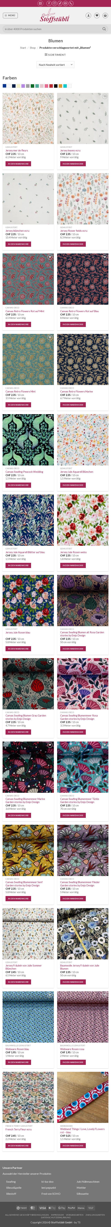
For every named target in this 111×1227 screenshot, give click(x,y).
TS (78, 1222)
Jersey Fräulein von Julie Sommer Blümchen (24, 967)
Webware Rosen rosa (72, 1049)
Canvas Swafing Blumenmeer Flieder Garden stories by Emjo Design (80, 884)
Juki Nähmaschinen (88, 1181)
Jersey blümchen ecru (17, 230)
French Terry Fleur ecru (19, 1129)
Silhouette (83, 1193)
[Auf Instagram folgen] (54, 3)
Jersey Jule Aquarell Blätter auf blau (25, 552)
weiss (71, 86)
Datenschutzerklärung (56, 1217)
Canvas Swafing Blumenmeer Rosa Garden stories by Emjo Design (79, 717)
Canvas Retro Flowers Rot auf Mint (25, 311)
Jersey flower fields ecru (73, 230)
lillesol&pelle (13, 1187)
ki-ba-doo (47, 1181)
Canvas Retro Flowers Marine (76, 391)
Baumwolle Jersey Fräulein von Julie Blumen (79, 967)
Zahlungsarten (95, 1215)
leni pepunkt (48, 1187)
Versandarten (74, 1215)
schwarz (57, 86)
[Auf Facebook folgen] (48, 3)
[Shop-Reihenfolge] (55, 64)
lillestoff (11, 1193)
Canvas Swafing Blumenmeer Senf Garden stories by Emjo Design (24, 884)
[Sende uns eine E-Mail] (65, 3)
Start (23, 47)
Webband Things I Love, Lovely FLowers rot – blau (82, 1131)
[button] (40, 3)
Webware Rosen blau (17, 1049)
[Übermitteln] (104, 29)
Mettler (81, 1187)
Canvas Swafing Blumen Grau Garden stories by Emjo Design (26, 717)
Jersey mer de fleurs (17, 150)
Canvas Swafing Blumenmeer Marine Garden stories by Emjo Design (25, 800)
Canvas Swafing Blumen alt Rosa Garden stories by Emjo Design (82, 634)
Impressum (57, 1215)
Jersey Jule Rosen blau (18, 632)
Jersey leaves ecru (70, 150)
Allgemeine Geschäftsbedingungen (27, 1215)
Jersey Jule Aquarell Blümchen (76, 471)
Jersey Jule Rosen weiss (73, 552)
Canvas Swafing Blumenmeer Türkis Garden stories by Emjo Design (79, 800)
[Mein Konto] (88, 15)
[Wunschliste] (97, 15)
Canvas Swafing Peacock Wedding (24, 471)
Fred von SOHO (50, 1193)
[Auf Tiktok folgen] (59, 3)
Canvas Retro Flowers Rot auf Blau (79, 311)
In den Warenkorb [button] (18, 164)
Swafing (11, 1181)
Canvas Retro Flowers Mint (21, 391)
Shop (33, 47)
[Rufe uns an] (71, 3)
